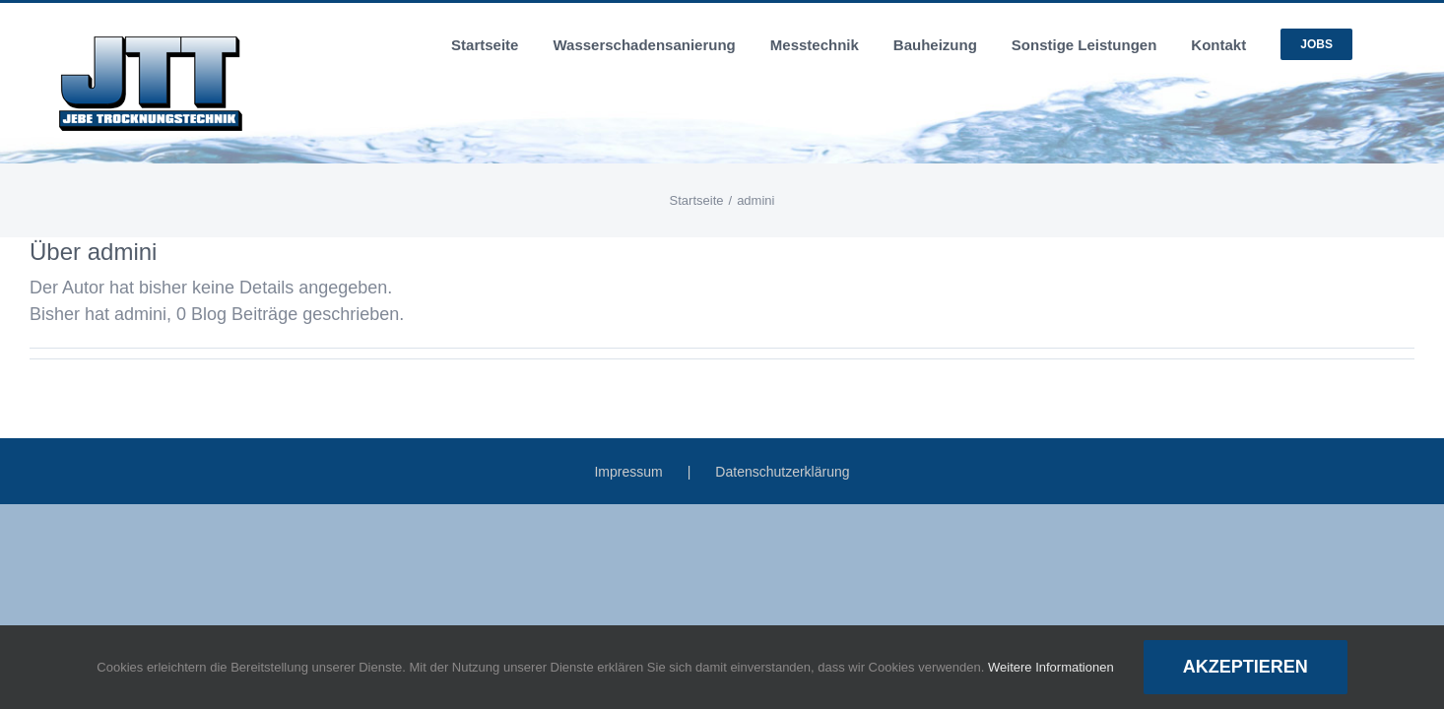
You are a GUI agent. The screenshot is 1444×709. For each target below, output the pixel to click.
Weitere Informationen (1051, 667)
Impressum (628, 472)
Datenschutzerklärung (782, 472)
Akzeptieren (1245, 667)
